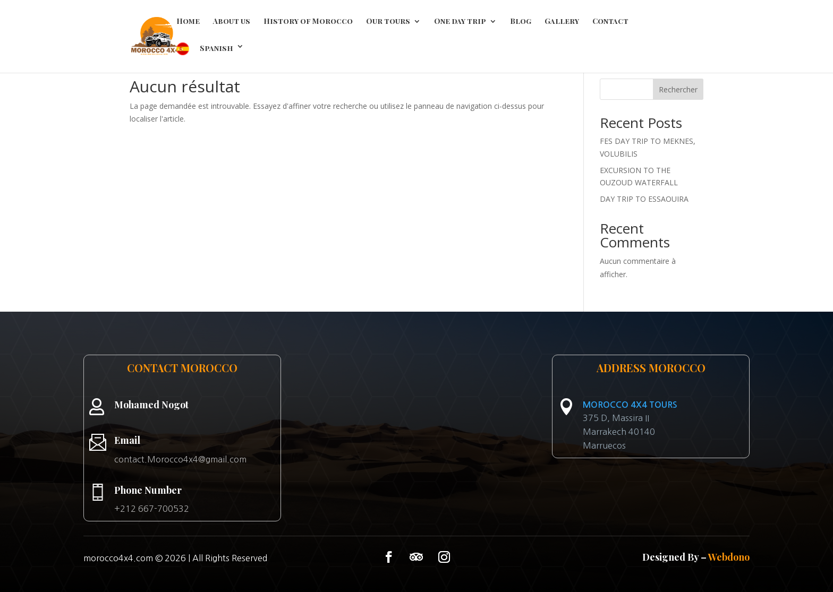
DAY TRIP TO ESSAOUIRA (644, 199)
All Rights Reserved (229, 558)
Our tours (388, 22)
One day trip (460, 22)
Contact (610, 22)
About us (231, 22)
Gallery (562, 22)
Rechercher (678, 89)
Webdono (729, 557)
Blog (520, 22)
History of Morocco (308, 22)
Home (188, 22)
